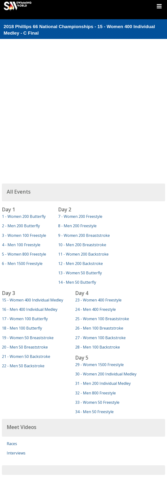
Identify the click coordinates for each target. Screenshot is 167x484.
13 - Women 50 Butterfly (80, 273)
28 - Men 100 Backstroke (97, 347)
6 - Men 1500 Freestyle (22, 263)
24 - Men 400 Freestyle (95, 309)
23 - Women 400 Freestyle (98, 300)
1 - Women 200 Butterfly (24, 216)
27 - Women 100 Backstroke (100, 337)
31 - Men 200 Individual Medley (103, 383)
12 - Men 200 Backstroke (80, 263)
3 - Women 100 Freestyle (24, 235)
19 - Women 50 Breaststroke (28, 337)
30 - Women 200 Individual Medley (105, 374)
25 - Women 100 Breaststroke (102, 318)
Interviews (16, 453)
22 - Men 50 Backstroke (23, 365)
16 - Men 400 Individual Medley (29, 309)
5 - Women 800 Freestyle (24, 254)
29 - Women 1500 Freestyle (99, 364)
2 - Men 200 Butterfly (21, 225)
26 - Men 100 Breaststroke (99, 328)
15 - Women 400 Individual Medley (32, 300)
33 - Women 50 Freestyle (97, 402)
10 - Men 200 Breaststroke (82, 244)
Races (12, 443)
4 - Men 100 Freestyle (21, 244)
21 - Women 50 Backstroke (26, 356)
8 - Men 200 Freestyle (77, 225)
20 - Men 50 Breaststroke (25, 347)
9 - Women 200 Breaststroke (84, 235)
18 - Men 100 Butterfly (22, 328)
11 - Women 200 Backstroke (83, 254)
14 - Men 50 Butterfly (77, 282)
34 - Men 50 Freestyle (94, 411)
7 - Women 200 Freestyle (80, 216)
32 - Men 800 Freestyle (95, 393)
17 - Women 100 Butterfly (25, 318)
